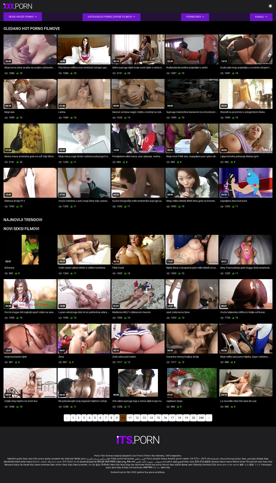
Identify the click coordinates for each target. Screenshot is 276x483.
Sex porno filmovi (160, 464)
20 (193, 418)
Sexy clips (28, 458)
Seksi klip (115, 464)
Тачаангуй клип (254, 461)
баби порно (26, 461)
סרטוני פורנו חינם (230, 464)
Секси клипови (42, 464)
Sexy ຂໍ (120, 467)
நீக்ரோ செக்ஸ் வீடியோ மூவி (47, 461)
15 (158, 418)
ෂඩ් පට (157, 467)
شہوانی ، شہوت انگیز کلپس (149, 461)
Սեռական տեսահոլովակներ (224, 458)
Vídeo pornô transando (122, 458)
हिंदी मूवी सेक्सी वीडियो (106, 461)
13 (144, 418)
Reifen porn (80, 458)
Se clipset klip (27, 464)
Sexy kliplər (175, 464)
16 (165, 418)
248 (201, 418)
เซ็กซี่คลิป (105, 464)
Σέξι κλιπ (217, 464)
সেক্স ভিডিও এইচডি (197, 458)
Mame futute (239, 461)
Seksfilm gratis (14, 458)
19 (186, 418)
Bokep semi (187, 464)
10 (123, 418)
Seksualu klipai (12, 464)
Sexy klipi (267, 461)
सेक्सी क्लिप (148, 467)
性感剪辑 (206, 461)
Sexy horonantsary (133, 467)
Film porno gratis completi (46, 458)
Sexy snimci (56, 464)
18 (179, 418)
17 (172, 418)
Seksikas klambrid (202, 464)
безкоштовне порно (221, 461)
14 (151, 418)
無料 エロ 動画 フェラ (250, 464)
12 (137, 418)
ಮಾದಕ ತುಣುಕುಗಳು (88, 461)
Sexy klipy (68, 464)
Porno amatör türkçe (156, 458)
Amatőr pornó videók (178, 458)
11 (130, 418)
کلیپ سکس (140, 458)
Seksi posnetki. (81, 464)
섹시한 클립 (95, 464)
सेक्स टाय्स (131, 461)
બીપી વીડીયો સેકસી (70, 461)
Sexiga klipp (262, 458)
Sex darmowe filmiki (141, 464)
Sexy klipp (125, 464)
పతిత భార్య (121, 461)
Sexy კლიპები (249, 458)
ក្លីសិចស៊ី (198, 461)
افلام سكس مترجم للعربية (98, 458)
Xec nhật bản (67, 458)
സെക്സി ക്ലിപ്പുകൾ (173, 461)
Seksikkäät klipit (12, 461)
